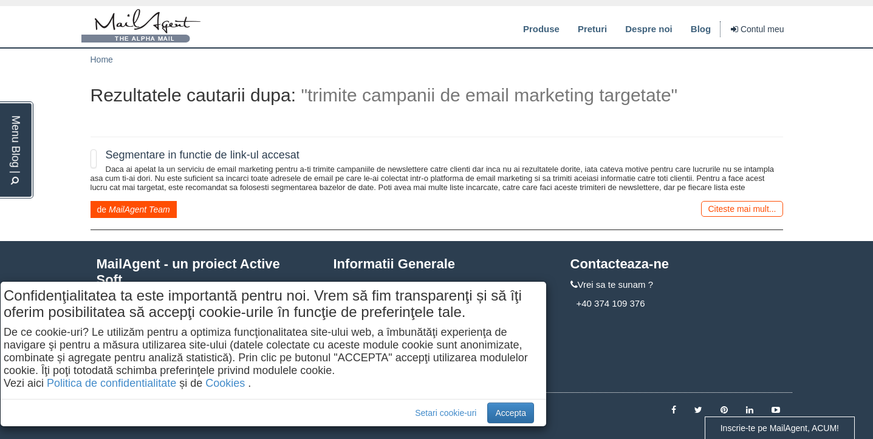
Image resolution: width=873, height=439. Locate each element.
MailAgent (140, 26)
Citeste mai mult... (742, 209)
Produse (541, 29)
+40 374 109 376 (611, 303)
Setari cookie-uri (445, 413)
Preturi (592, 29)
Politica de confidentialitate (111, 383)
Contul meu (757, 29)
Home (102, 59)
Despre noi (649, 29)
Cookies (225, 383)
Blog (701, 29)
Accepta (510, 413)
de (133, 209)
